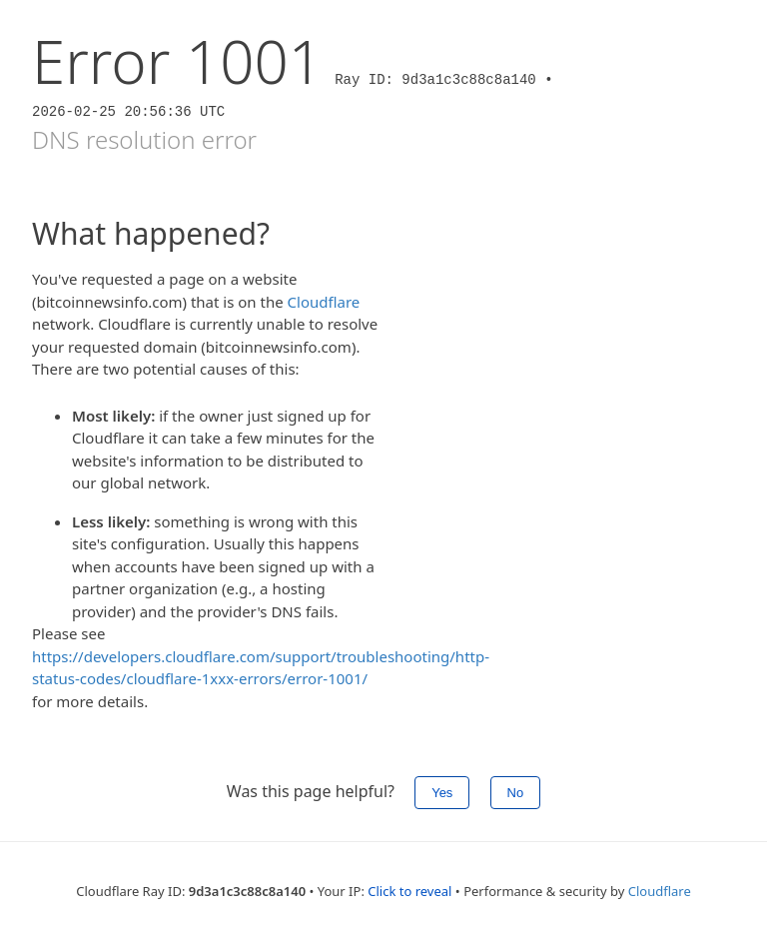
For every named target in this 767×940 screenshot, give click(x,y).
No (515, 792)
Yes (441, 792)
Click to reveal (409, 891)
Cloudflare (324, 302)
